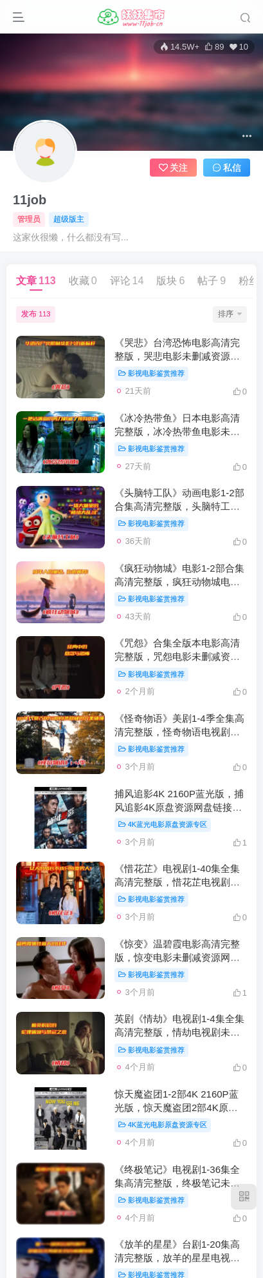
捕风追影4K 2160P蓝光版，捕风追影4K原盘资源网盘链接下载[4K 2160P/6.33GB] (179, 807)
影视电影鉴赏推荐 (151, 373)
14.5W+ (179, 47)
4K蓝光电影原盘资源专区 (162, 824)
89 (214, 47)
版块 (170, 280)
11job (29, 200)
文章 (36, 280)
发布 (35, 313)
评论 (127, 280)
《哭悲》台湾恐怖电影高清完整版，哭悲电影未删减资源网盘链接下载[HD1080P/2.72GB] (179, 356)
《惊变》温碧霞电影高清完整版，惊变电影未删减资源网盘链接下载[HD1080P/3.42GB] (177, 957)
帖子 (211, 280)
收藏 (83, 280)
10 (239, 47)
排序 (230, 313)
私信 (227, 167)
